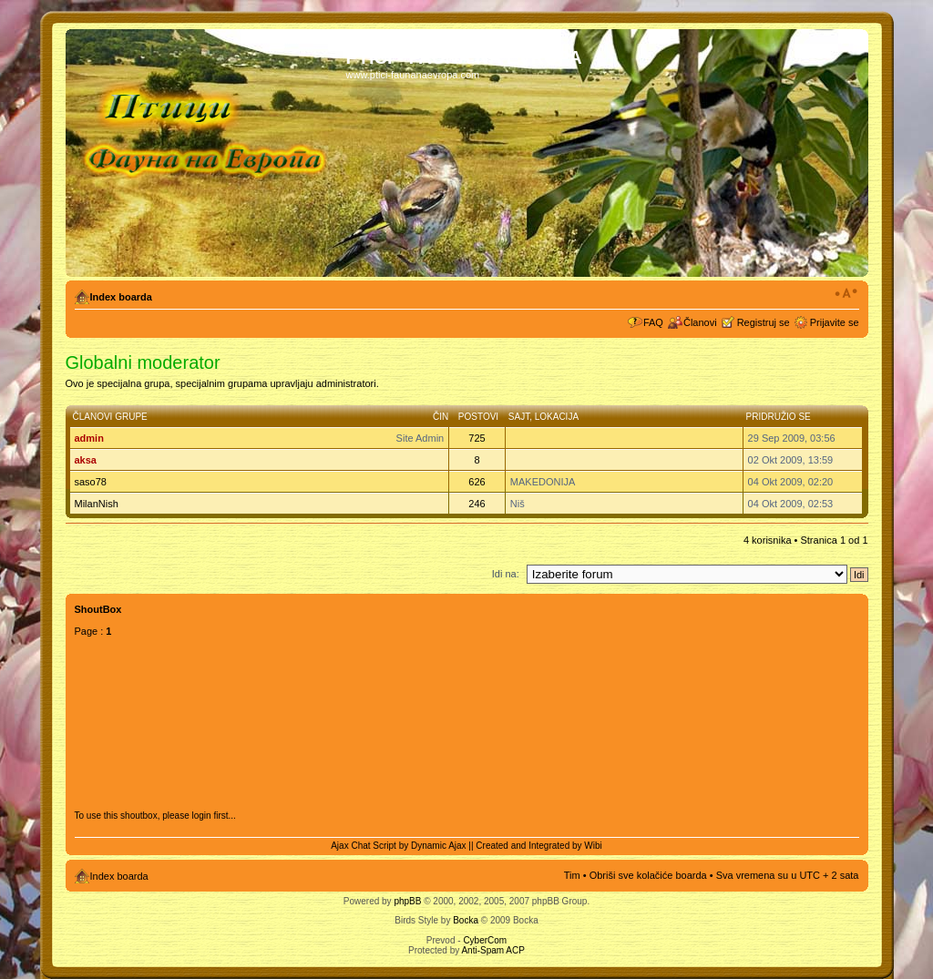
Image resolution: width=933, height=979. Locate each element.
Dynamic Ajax (438, 846)
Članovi (700, 322)
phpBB (407, 901)
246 (476, 503)
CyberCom (485, 940)
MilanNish (96, 503)
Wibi (592, 846)
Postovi (478, 417)
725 (476, 438)
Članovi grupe (110, 417)
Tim (572, 875)
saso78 (91, 481)
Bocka (465, 920)
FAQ (653, 322)
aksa (86, 459)
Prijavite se (834, 322)
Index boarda (121, 296)
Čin (440, 417)
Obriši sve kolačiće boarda (648, 875)
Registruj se (763, 322)
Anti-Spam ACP (492, 950)
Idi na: (505, 573)
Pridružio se (778, 417)
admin (89, 438)
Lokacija (557, 417)
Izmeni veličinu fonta (846, 293)
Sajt (518, 417)
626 (476, 481)
